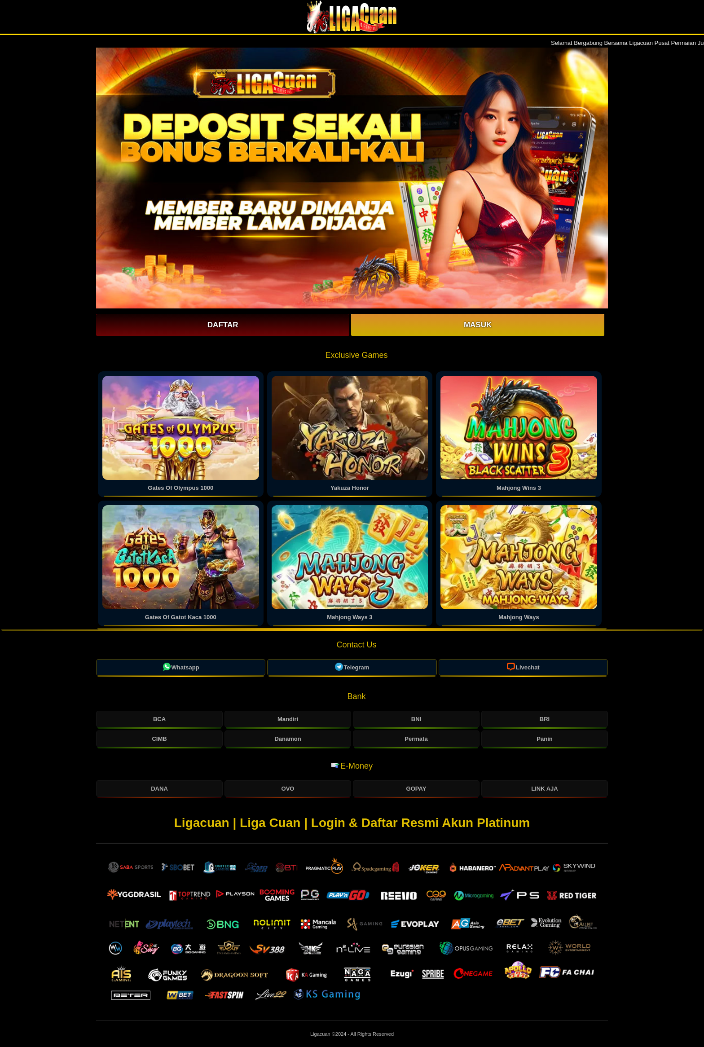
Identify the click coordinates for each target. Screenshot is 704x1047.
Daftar (222, 325)
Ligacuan (321, 1034)
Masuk (478, 325)
